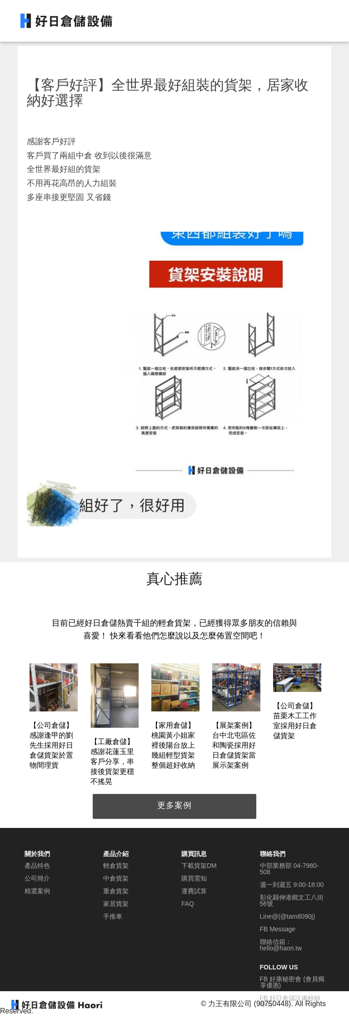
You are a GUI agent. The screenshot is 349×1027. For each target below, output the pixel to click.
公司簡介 (37, 878)
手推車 (112, 916)
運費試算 (194, 891)
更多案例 (174, 805)
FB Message (278, 929)
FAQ (187, 903)
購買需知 (194, 878)
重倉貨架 (116, 891)
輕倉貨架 (116, 865)
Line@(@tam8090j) (287, 916)
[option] (53, 718)
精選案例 (37, 891)
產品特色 (37, 865)
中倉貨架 (116, 878)
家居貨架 (116, 903)
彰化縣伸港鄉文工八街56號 (292, 900)
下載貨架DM (199, 865)
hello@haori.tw (281, 948)
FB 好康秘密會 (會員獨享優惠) (292, 982)
